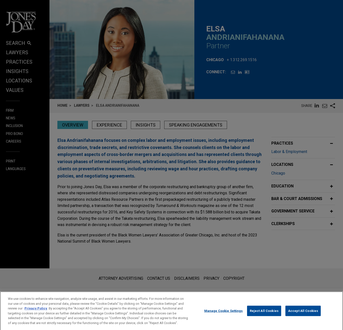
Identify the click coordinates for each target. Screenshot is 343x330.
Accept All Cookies (303, 316)
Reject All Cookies (264, 316)
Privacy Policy (35, 314)
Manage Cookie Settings (223, 316)
